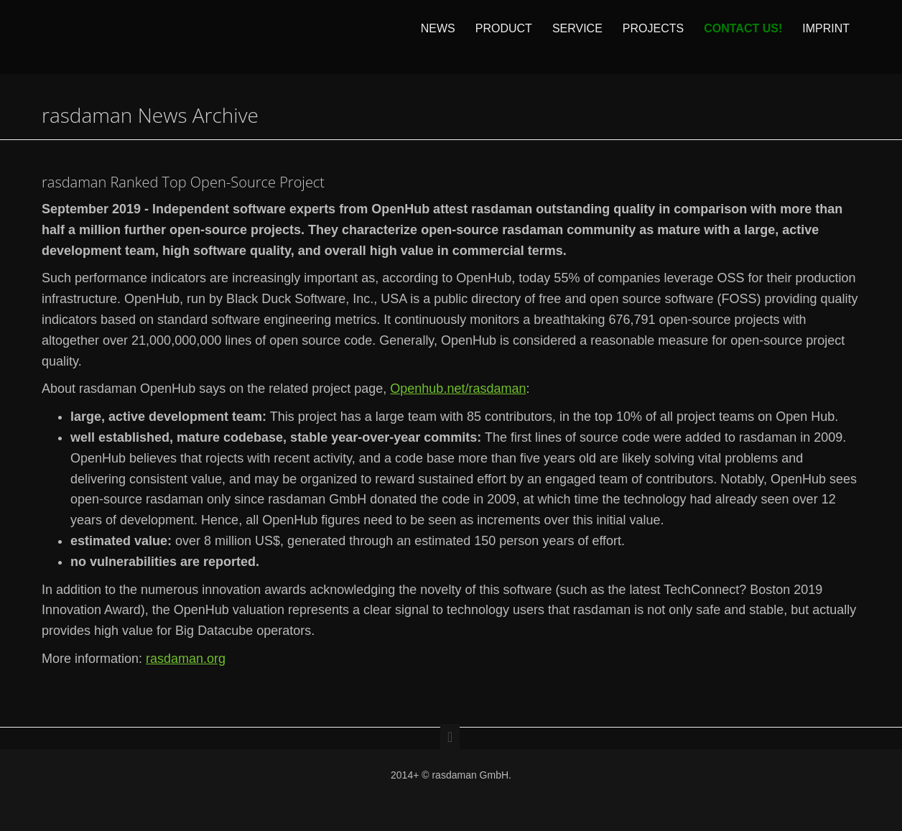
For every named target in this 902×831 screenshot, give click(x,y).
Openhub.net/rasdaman (458, 388)
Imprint (826, 37)
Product (503, 37)
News (438, 37)
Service (577, 37)
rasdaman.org (186, 658)
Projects (653, 37)
